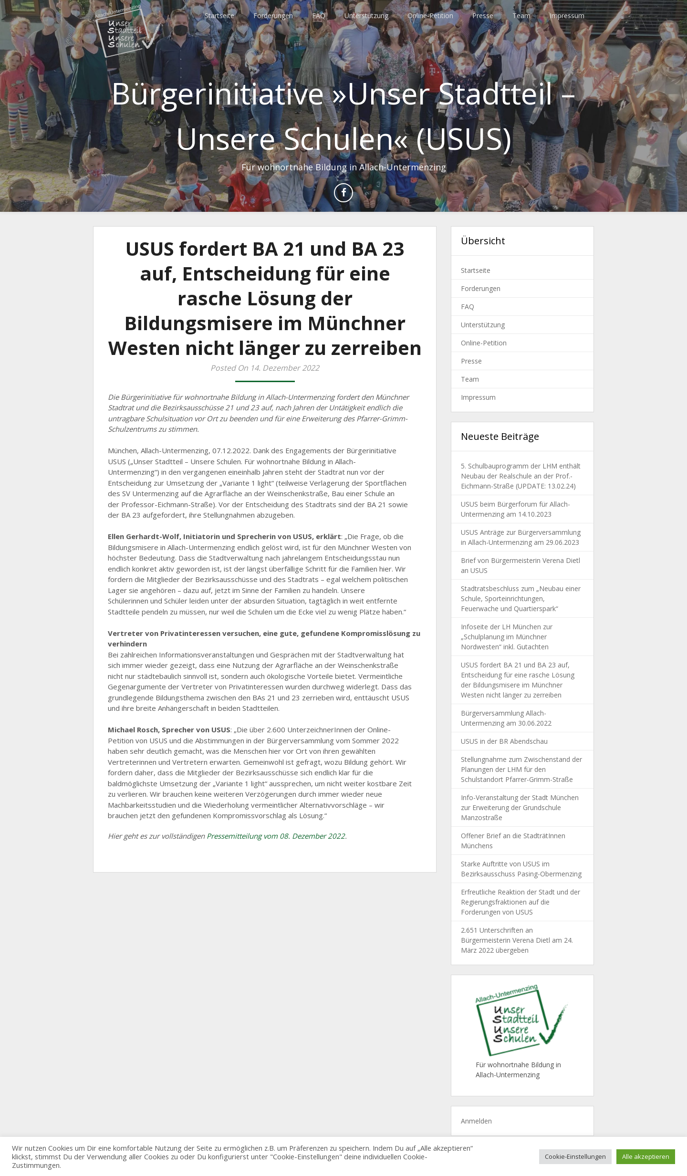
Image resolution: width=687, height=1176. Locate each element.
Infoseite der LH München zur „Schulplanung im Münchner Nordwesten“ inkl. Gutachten (506, 636)
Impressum (567, 15)
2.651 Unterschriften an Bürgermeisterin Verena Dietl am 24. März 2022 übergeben (517, 940)
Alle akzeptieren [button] (645, 1156)
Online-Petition (430, 15)
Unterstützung (366, 15)
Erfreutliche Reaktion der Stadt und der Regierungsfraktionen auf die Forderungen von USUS (520, 901)
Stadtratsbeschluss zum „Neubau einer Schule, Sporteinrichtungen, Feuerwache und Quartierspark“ (521, 598)
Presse (482, 15)
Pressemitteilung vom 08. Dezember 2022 (276, 836)
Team (521, 15)
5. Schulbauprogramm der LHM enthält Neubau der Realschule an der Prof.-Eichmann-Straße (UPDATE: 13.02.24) (521, 475)
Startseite (219, 15)
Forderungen (273, 15)
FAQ (318, 15)
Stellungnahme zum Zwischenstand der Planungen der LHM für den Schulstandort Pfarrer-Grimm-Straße (521, 769)
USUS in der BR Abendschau (504, 741)
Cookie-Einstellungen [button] (575, 1156)
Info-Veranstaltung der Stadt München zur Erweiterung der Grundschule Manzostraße (520, 807)
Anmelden (476, 1120)
